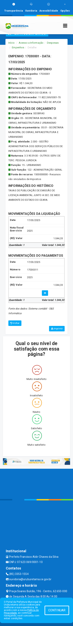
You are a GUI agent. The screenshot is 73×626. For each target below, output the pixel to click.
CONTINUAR (56, 610)
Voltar (14, 323)
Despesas (53, 42)
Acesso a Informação (31, 42)
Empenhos (18, 47)
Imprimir (57, 328)
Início (11, 42)
